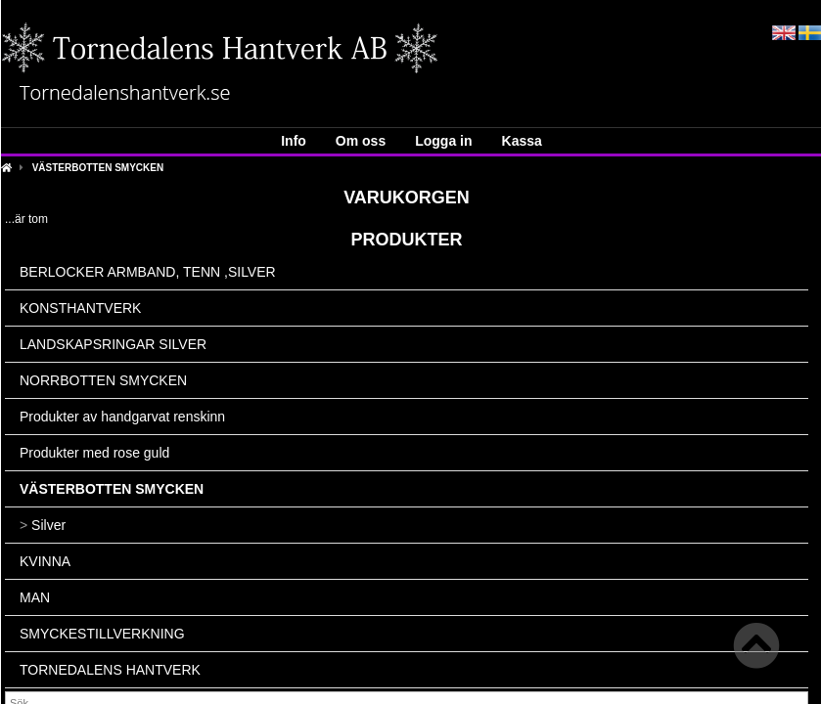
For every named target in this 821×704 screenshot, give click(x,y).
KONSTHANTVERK (80, 308)
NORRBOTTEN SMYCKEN (103, 380)
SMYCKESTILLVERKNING (102, 633)
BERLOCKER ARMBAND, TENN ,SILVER (148, 272)
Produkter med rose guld (94, 453)
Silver (43, 525)
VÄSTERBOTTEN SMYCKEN (97, 167)
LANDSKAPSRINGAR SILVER (113, 344)
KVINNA (45, 561)
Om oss (361, 141)
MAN (35, 597)
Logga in (443, 141)
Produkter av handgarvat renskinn (122, 416)
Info (293, 141)
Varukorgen (406, 197)
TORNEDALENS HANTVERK (110, 670)
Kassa (522, 141)
